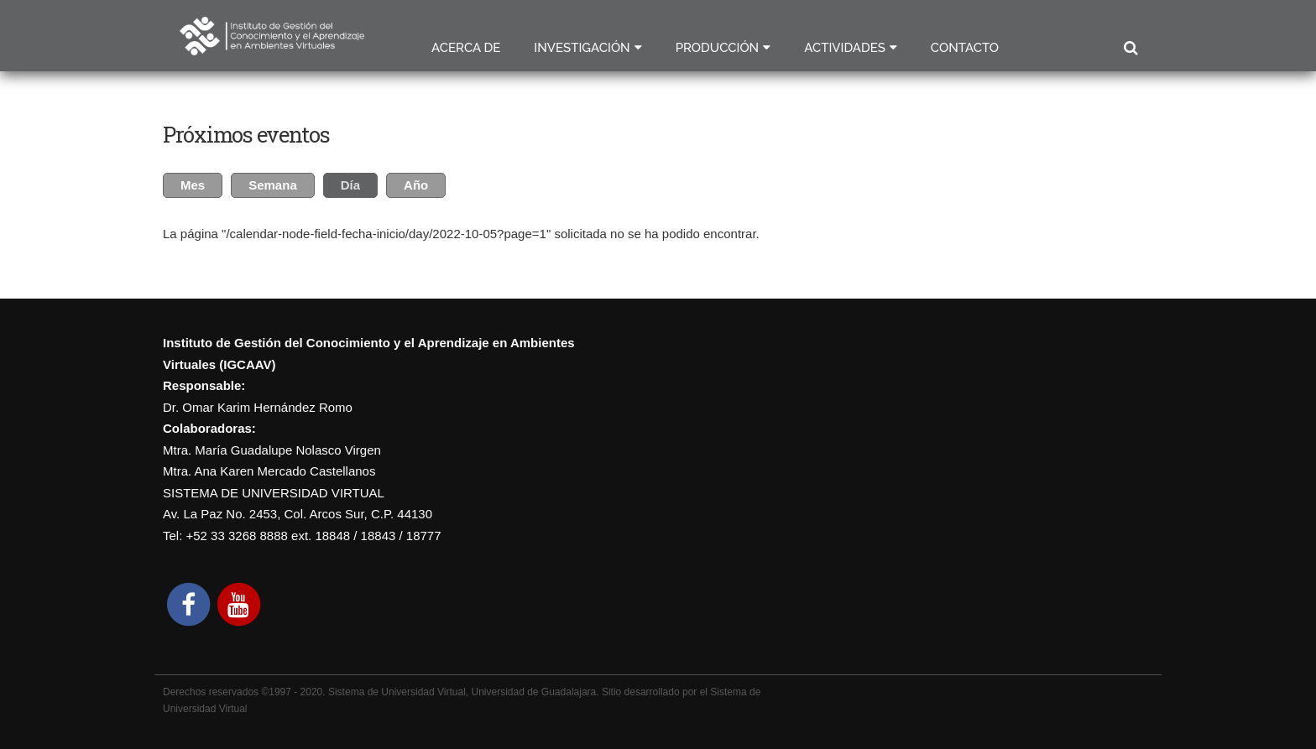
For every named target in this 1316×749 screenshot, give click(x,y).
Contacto (965, 47)
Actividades (844, 47)
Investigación (581, 47)
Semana (272, 185)
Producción (718, 47)
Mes (192, 185)
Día (359, 183)
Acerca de (465, 47)
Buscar (1130, 48)
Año (416, 185)
